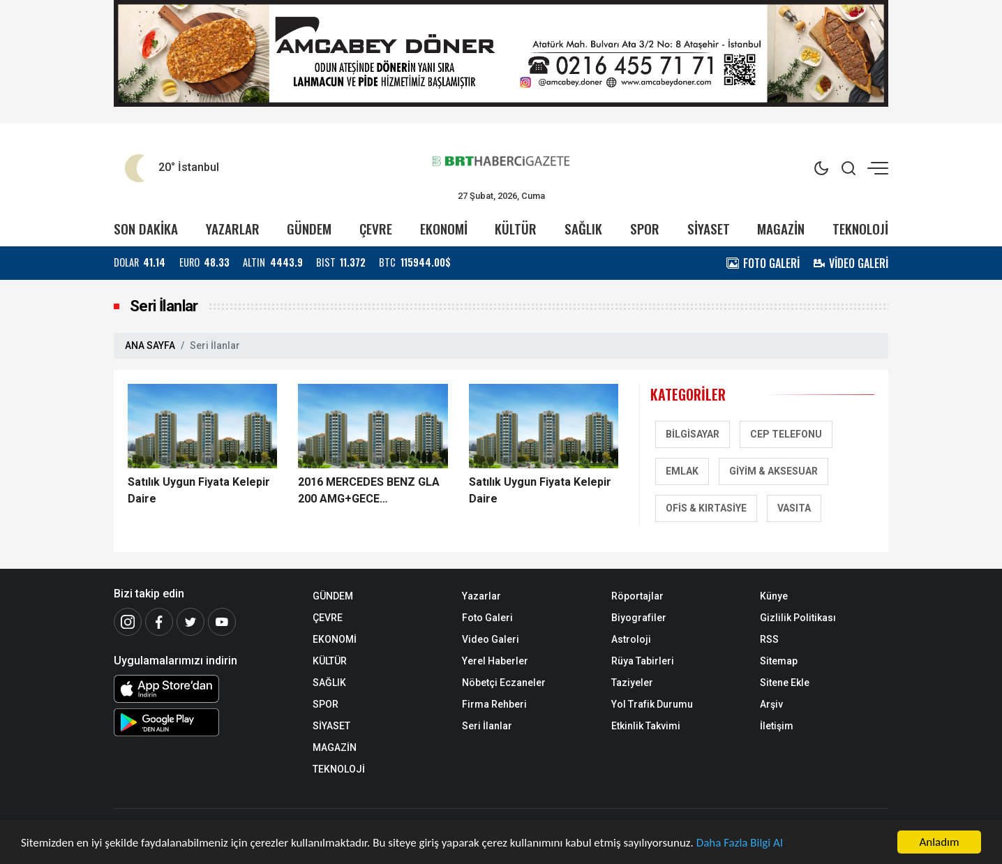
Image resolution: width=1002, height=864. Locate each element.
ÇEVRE (375, 228)
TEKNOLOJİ (860, 228)
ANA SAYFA (150, 345)
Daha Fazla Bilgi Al (739, 844)
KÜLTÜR (516, 228)
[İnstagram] (128, 622)
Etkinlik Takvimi (645, 725)
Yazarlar (481, 596)
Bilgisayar (692, 434)
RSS (769, 639)
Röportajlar (637, 596)
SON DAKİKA (146, 228)
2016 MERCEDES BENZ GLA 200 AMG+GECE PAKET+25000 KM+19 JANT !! (370, 491)
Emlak (682, 471)
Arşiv (771, 704)
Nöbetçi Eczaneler (504, 682)
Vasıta (794, 508)
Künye (774, 596)
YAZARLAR (233, 228)
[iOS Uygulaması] (202, 689)
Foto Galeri (487, 617)
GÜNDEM (309, 228)
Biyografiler (638, 617)
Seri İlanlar (487, 725)
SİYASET (708, 228)
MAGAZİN (781, 228)
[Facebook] (159, 622)
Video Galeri (490, 639)
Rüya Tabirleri (642, 660)
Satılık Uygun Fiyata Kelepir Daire (199, 490)
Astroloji (631, 639)
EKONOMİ (444, 228)
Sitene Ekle (784, 682)
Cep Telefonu (786, 434)
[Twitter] (190, 622)
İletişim (776, 725)
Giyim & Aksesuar (773, 471)
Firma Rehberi (494, 704)
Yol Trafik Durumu (652, 704)
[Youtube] (222, 622)
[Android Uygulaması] (202, 722)
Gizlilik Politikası (798, 617)
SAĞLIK (583, 228)
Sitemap (779, 660)
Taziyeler (632, 682)
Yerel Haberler (495, 660)
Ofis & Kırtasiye (706, 508)
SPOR (644, 228)
